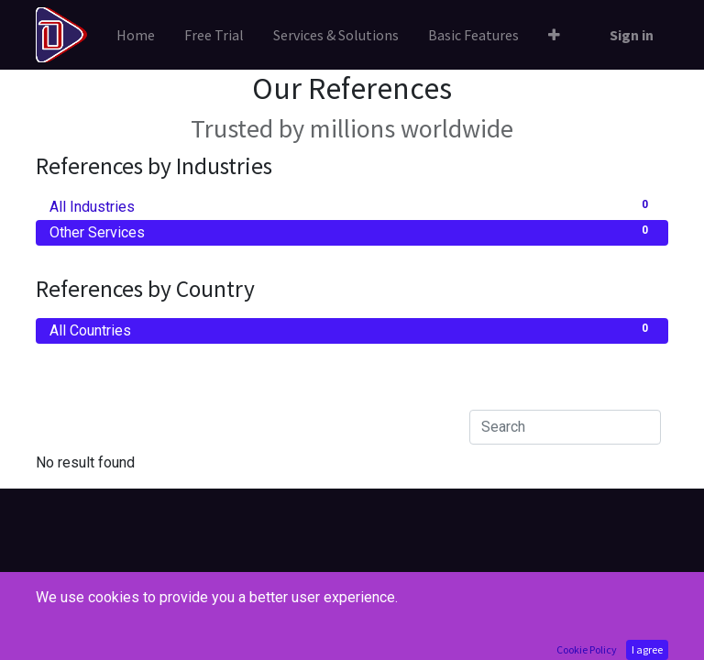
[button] (554, 34)
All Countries (352, 329)
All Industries (352, 205)
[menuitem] (136, 34)
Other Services (352, 231)
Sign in (632, 35)
